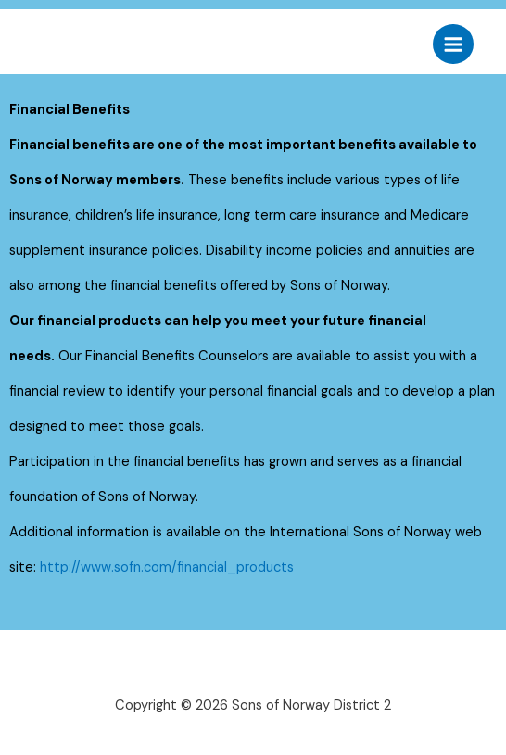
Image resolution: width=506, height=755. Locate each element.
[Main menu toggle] (453, 44)
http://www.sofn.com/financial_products (167, 567)
